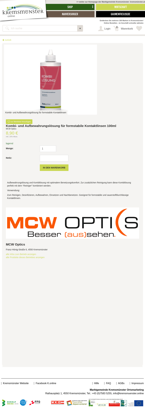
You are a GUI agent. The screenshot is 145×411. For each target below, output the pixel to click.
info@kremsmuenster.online (128, 393)
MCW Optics (15, 244)
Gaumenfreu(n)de (120, 14)
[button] (80, 28)
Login (107, 28)
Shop (70, 7)
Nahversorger (70, 14)
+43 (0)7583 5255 (102, 393)
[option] (72, 80)
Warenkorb (124, 28)
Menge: (9, 148)
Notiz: (9, 158)
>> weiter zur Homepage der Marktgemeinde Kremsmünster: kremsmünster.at (110, 2)
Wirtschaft (120, 7)
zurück (6, 40)
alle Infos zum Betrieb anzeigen (21, 254)
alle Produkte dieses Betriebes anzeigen (25, 257)
